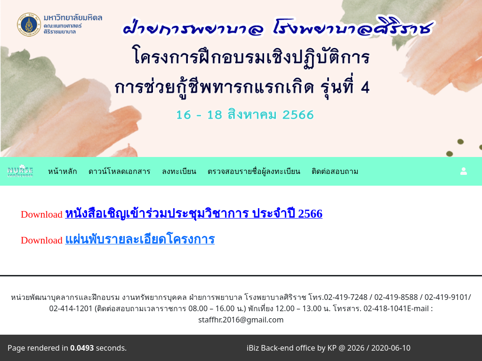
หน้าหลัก (62, 171)
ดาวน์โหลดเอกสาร (119, 171)
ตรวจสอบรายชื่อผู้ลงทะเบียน (254, 171)
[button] (464, 171)
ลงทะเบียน (179, 171)
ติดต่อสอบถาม (335, 171)
